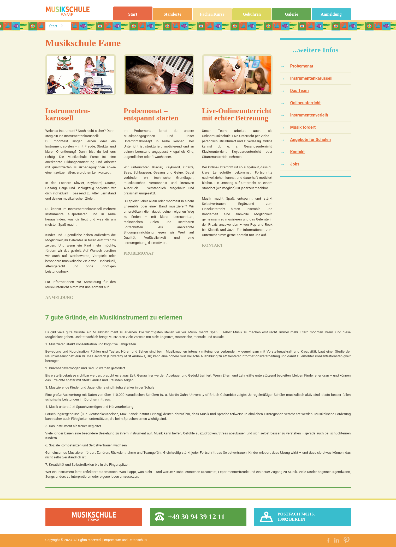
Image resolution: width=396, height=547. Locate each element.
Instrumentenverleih (309, 115)
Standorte (172, 14)
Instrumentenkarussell (311, 78)
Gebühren (252, 14)
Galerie (291, 14)
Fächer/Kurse (212, 14)
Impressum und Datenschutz (125, 540)
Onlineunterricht (305, 103)
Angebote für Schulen (310, 139)
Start (132, 14)
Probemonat (139, 253)
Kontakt (212, 245)
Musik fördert (303, 127)
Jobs (294, 164)
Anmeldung (331, 14)
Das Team (299, 90)
